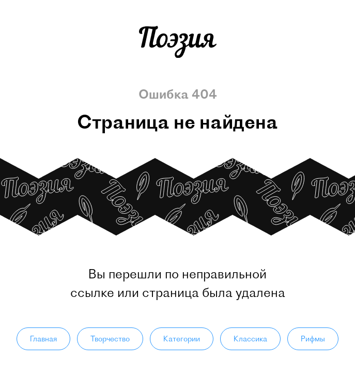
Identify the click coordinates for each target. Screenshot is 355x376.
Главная (43, 338)
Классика (250, 338)
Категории (181, 338)
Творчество (110, 338)
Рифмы (313, 338)
